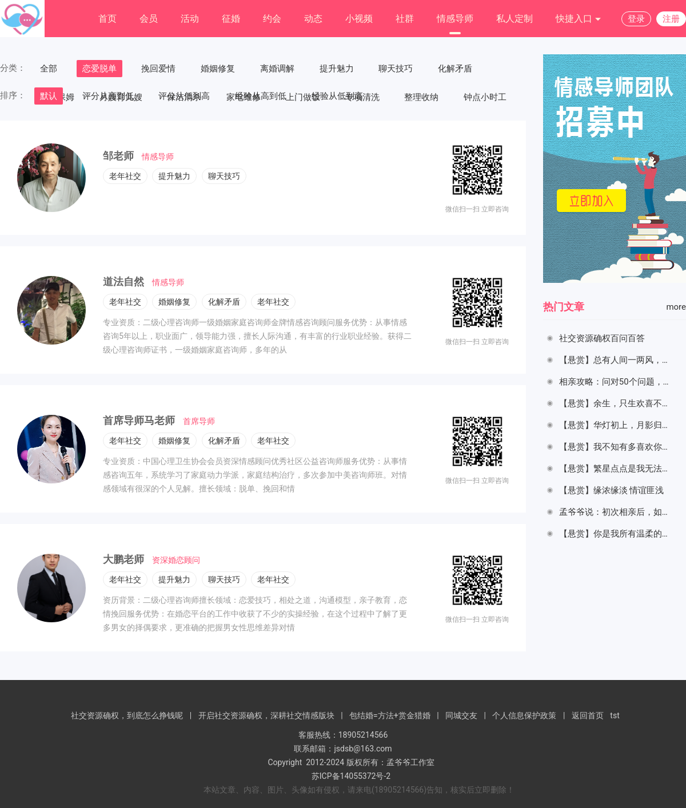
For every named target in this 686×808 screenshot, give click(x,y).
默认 (48, 96)
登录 (636, 19)
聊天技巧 (395, 68)
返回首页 (588, 715)
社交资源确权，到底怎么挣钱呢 (127, 715)
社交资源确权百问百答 (602, 338)
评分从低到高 (184, 96)
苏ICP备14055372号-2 (351, 776)
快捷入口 (578, 19)
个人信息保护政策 (524, 715)
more (676, 307)
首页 (107, 18)
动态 (313, 18)
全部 (48, 68)
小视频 (359, 18)
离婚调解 (277, 68)
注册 (671, 19)
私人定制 (514, 18)
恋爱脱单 (99, 68)
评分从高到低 (108, 96)
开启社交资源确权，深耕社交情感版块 (266, 715)
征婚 (231, 18)
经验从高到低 (260, 96)
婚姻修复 (218, 68)
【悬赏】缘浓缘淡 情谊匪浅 (612, 490)
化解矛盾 (455, 68)
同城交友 (461, 715)
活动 (190, 18)
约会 (272, 18)
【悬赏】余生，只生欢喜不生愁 (619, 403)
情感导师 (455, 18)
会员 (148, 18)
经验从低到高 (337, 96)
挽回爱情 (158, 68)
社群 (405, 18)
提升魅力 (337, 68)
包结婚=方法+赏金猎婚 (389, 715)
